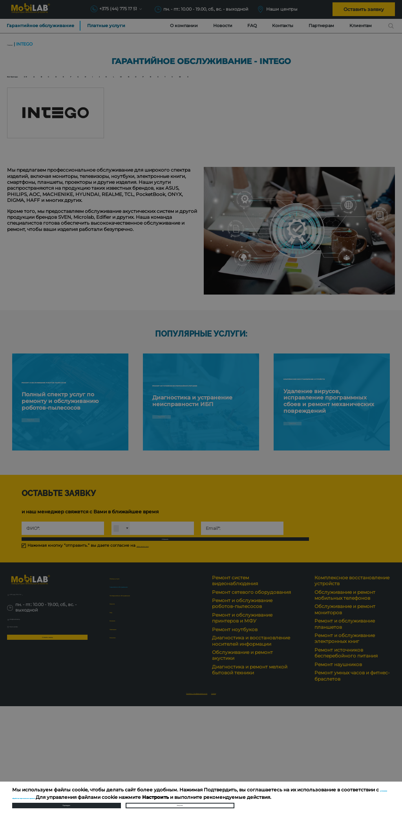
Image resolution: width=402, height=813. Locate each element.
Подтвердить (66, 800)
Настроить (180, 800)
